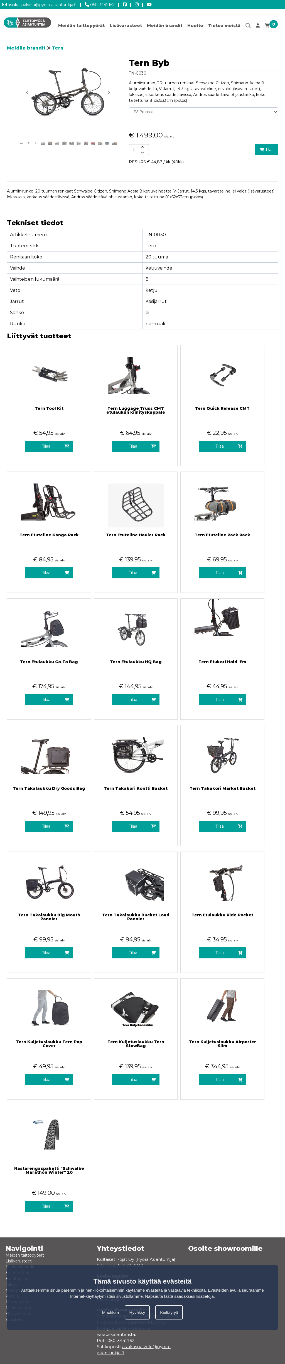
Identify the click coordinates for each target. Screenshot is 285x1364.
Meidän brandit (164, 25)
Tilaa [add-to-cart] (267, 149)
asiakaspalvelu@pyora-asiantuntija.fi (39, 3)
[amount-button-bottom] (142, 152)
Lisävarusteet (126, 25)
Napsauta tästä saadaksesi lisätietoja (179, 1296)
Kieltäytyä (169, 1312)
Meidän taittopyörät (81, 25)
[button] (108, 92)
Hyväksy (137, 1312)
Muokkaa (110, 1312)
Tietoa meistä (224, 25)
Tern (57, 48)
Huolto (195, 25)
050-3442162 (100, 3)
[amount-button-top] (142, 147)
